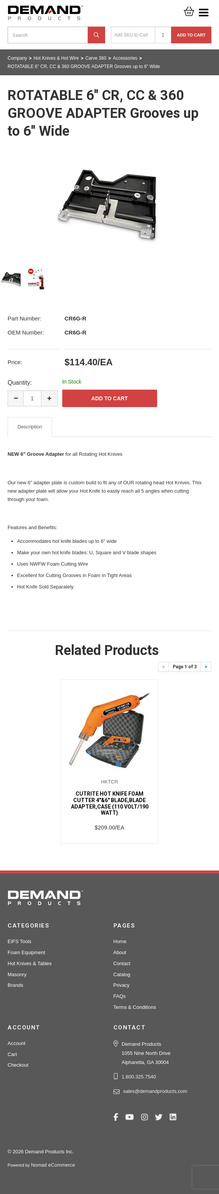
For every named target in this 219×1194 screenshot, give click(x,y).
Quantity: (20, 382)
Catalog (122, 974)
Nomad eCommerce (53, 1165)
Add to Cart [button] (191, 35)
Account (16, 1043)
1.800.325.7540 (139, 1077)
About (119, 952)
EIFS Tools (20, 941)
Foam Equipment (26, 952)
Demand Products (46, 15)
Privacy (121, 985)
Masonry (17, 974)
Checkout (18, 1065)
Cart (12, 1054)
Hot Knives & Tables (30, 963)
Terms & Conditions (134, 1007)
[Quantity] (163, 35)
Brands (15, 985)
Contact (122, 963)
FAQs (119, 996)
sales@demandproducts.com (155, 1091)
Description (29, 427)
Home (120, 941)
